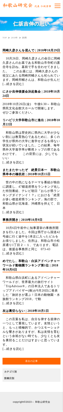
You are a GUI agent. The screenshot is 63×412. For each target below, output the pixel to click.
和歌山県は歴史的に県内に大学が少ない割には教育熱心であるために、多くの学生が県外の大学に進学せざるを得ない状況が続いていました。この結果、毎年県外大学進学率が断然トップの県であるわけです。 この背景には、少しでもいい (31, 139)
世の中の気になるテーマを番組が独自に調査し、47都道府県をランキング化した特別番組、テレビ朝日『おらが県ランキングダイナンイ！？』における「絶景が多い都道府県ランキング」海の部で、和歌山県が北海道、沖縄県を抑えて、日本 (31, 189)
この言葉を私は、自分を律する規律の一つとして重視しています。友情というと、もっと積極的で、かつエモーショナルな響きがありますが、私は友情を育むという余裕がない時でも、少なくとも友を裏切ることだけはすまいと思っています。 (31, 327)
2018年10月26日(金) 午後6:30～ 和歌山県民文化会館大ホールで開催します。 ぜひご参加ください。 (31, 102)
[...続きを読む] (13, 84)
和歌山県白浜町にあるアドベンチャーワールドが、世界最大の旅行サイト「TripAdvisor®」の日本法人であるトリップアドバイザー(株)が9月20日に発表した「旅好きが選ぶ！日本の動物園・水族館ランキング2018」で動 (31, 280)
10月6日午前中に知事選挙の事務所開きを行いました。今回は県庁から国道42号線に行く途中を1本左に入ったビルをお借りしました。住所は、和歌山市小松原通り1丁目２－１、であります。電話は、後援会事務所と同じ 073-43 (31, 234)
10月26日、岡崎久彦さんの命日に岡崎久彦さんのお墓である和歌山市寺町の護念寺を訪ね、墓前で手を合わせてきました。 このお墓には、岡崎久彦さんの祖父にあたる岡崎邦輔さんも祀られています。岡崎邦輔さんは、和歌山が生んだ (31, 64)
